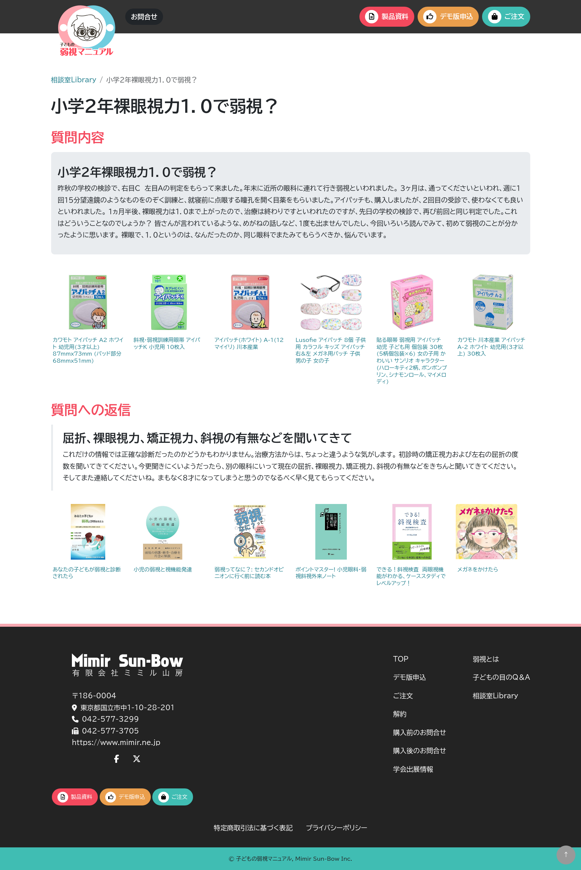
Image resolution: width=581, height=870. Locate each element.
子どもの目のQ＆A (501, 677)
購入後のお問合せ (419, 750)
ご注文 (506, 16)
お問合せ (144, 16)
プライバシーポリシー (336, 827)
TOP (400, 659)
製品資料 (386, 16)
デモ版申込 (448, 16)
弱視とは (486, 659)
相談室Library (73, 79)
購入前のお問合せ (419, 732)
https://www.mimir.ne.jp (116, 742)
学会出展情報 (413, 769)
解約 (399, 714)
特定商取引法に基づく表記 (253, 827)
